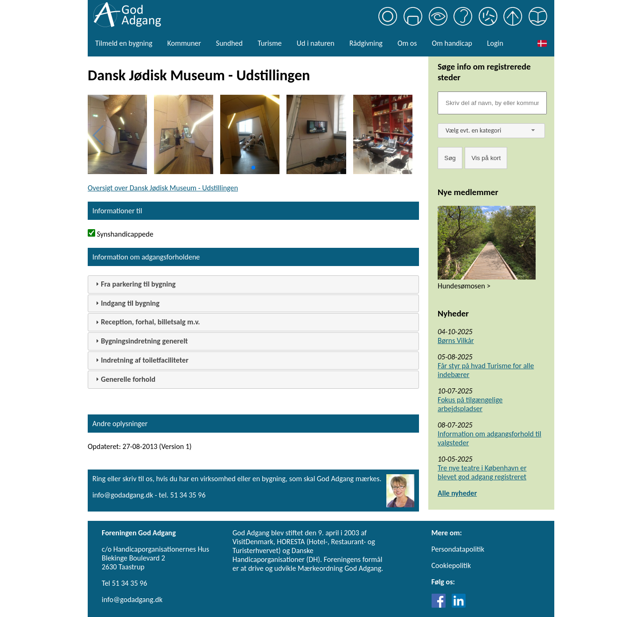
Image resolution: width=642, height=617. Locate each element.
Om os (407, 43)
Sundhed (229, 43)
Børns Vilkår (456, 340)
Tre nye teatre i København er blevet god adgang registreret (482, 472)
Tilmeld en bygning (123, 43)
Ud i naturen (316, 43)
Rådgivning (366, 43)
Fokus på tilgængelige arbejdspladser (470, 404)
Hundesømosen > (464, 285)
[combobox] (491, 130)
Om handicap (452, 43)
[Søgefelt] (492, 102)
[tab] (253, 284)
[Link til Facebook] (441, 605)
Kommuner (184, 43)
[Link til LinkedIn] (459, 605)
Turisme (269, 43)
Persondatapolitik (458, 549)
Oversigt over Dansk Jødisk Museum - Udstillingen (163, 187)
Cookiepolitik (451, 565)
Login (495, 43)
